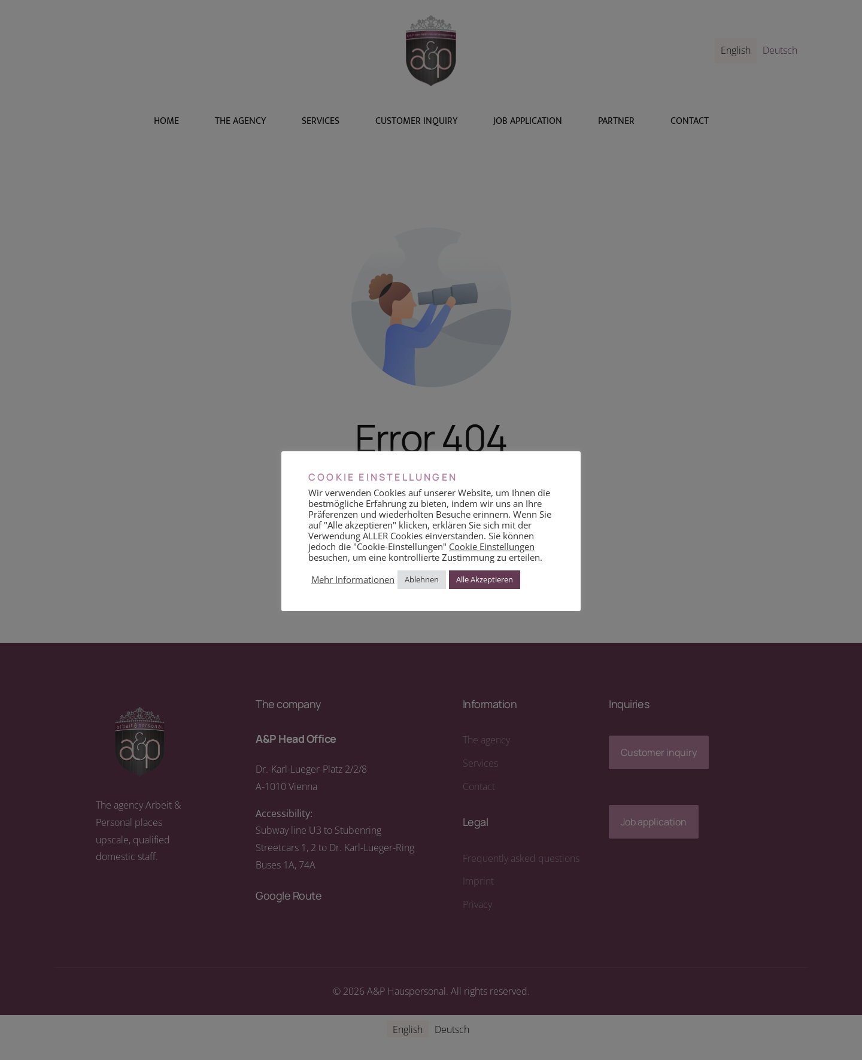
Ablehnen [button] (422, 579)
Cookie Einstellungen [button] (492, 546)
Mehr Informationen (352, 579)
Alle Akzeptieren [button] (484, 579)
